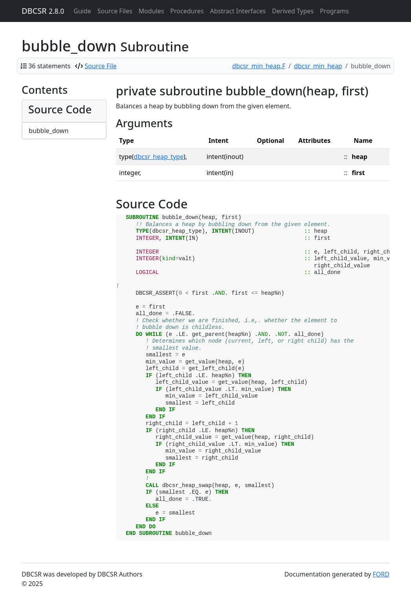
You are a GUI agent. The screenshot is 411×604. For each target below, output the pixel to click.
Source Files (114, 11)
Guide (82, 11)
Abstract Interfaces (238, 11)
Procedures (187, 11)
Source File (101, 66)
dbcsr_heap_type (158, 156)
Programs (334, 11)
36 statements (49, 66)
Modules (151, 11)
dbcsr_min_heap (318, 66)
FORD (381, 574)
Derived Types (293, 11)
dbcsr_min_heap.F (258, 66)
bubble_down (48, 130)
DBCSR (43, 10)
